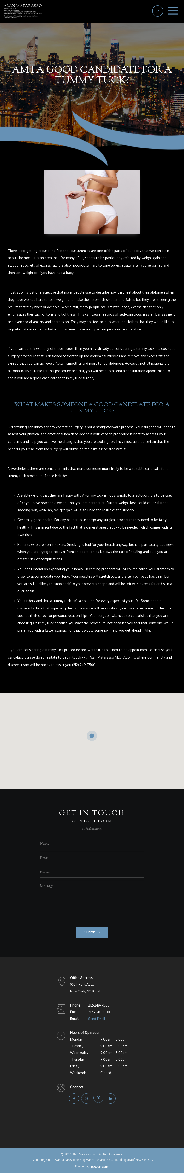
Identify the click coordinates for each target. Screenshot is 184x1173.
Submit (89, 932)
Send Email (96, 1019)
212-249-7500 (99, 1005)
